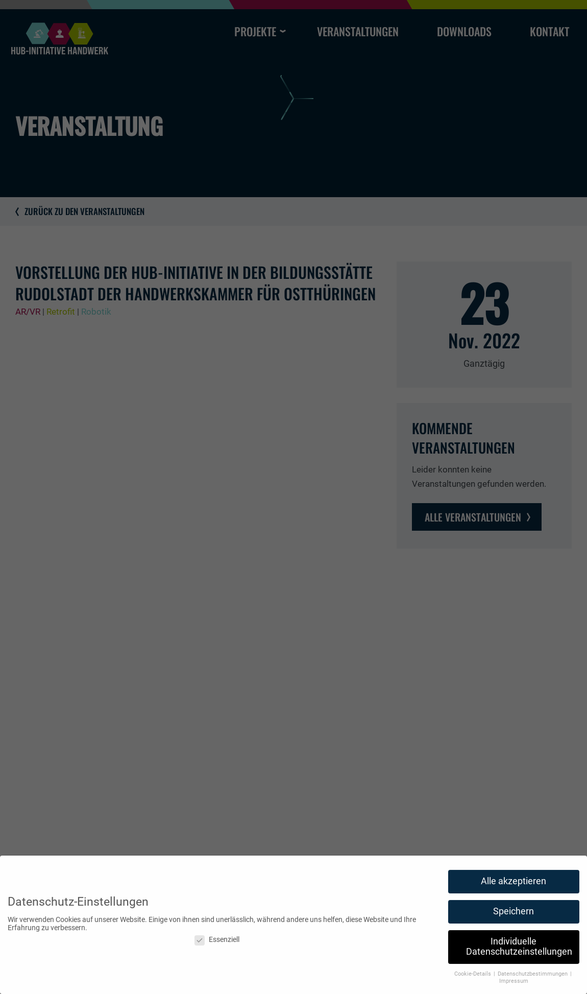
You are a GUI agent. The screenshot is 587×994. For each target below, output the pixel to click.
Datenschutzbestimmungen (533, 977)
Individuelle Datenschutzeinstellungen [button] (519, 950)
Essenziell (216, 943)
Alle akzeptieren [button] (513, 885)
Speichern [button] (513, 915)
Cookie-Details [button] (473, 977)
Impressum (513, 985)
